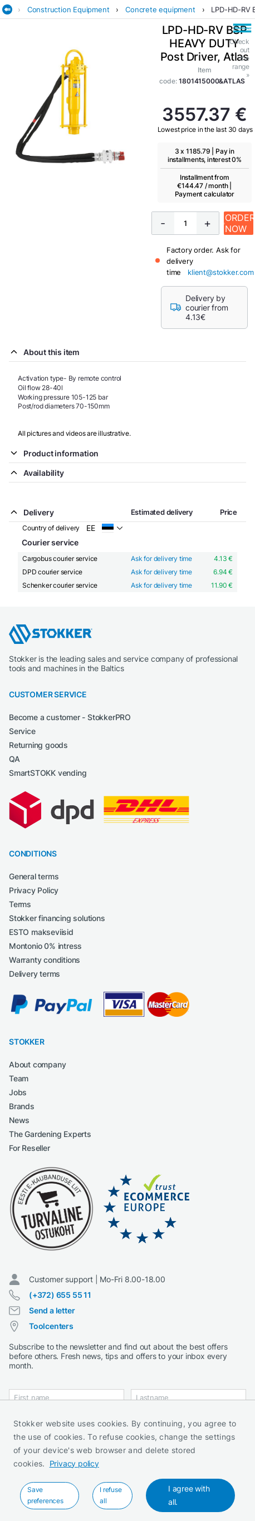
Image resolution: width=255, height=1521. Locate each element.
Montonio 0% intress (45, 946)
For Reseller (29, 1148)
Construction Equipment (68, 9)
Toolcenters (51, 1326)
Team (18, 1078)
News (19, 1120)
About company (37, 1064)
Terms (20, 904)
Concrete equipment (160, 9)
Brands (22, 1106)
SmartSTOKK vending (47, 772)
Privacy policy (74, 1463)
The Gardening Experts (50, 1134)
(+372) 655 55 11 (60, 1295)
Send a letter (52, 1310)
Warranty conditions (44, 959)
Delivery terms (34, 973)
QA (14, 759)
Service (22, 731)
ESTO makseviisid (41, 932)
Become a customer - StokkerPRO (70, 717)
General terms (33, 876)
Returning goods (38, 745)
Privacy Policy (33, 890)
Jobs (18, 1092)
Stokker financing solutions (57, 918)
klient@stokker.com (220, 272)
